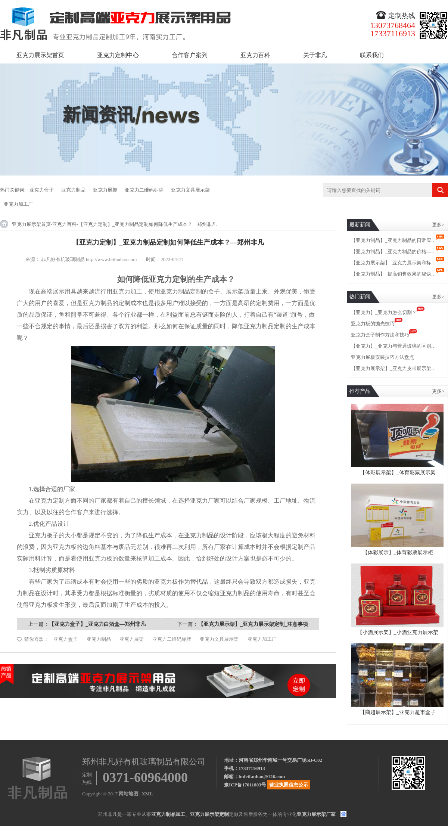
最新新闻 (359, 224)
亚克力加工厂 (18, 204)
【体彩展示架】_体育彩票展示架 (398, 472)
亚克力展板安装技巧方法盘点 (382, 357)
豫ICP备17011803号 (245, 785)
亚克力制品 (73, 190)
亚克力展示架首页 (40, 55)
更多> (438, 224)
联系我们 (372, 55)
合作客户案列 (190, 55)
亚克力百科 (255, 55)
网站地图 (128, 793)
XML (147, 793)
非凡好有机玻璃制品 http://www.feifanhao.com (89, 259)
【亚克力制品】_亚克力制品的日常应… (393, 240)
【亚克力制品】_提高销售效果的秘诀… (393, 274)
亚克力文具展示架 (190, 190)
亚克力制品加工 (168, 814)
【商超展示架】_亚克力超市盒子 (398, 712)
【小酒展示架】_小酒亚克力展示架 (397, 632)
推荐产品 (359, 391)
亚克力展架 (105, 190)
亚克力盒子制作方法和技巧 (380, 335)
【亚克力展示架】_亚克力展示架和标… (393, 263)
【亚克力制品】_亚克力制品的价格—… (393, 251)
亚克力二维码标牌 (144, 190)
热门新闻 (359, 296)
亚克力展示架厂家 (316, 814)
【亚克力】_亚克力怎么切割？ (384, 312)
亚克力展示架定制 (209, 814)
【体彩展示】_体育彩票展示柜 (398, 552)
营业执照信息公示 (288, 785)
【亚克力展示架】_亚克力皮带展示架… (393, 368)
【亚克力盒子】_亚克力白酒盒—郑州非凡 (97, 624)
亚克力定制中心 (118, 55)
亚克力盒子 (41, 190)
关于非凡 (315, 55)
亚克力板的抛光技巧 (373, 323)
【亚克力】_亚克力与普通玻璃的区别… (393, 346)
